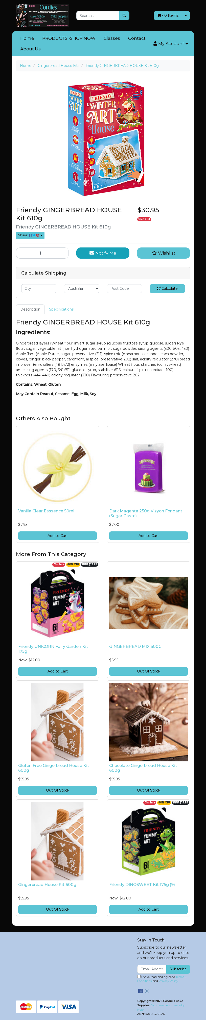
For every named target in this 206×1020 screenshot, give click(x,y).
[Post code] (124, 288)
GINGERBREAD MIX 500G (135, 646)
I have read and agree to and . (162, 979)
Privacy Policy (168, 981)
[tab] (30, 309)
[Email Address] (152, 969)
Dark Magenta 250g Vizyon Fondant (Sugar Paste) (145, 513)
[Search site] (124, 15)
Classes (112, 38)
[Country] (81, 288)
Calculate (167, 288)
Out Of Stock (148, 671)
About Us (30, 48)
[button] (170, 44)
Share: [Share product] (29, 235)
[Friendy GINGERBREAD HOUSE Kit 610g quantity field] (42, 253)
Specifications (61, 309)
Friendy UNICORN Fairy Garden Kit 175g (53, 649)
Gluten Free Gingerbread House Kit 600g (53, 768)
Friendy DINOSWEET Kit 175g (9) (142, 884)
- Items (167, 15)
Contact (137, 38)
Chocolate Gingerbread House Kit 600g (143, 768)
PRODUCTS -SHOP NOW (69, 38)
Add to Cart (58, 535)
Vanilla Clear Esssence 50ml (46, 511)
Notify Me (102, 253)
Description (30, 309)
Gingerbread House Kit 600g (47, 884)
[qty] (39, 288)
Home (27, 38)
